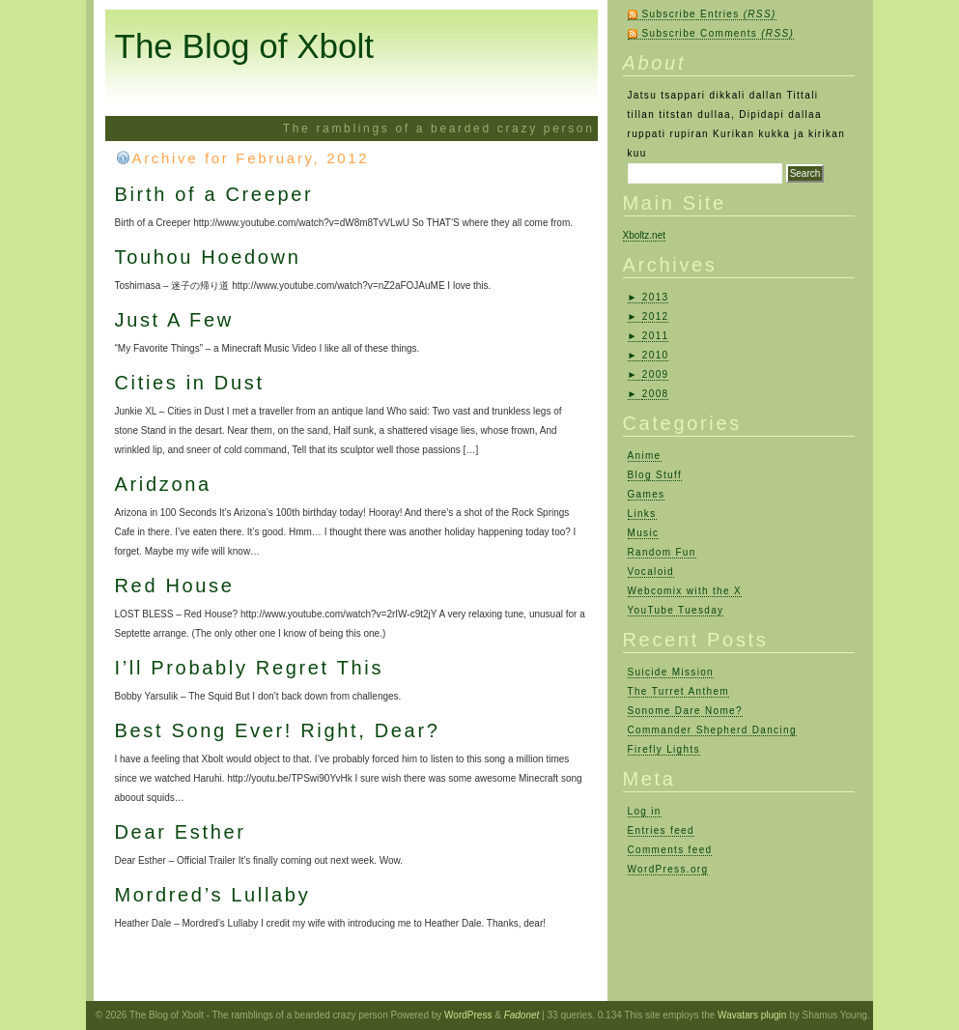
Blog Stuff (655, 475)
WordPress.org (668, 869)
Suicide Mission (671, 672)
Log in (645, 811)
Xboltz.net (644, 235)
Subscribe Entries (709, 14)
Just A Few (174, 319)
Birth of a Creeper (214, 194)
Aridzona (163, 484)
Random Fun (662, 552)
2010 (655, 355)
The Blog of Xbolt (245, 46)
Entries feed (661, 830)
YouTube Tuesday (676, 610)
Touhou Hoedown (208, 257)
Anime (645, 455)
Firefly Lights (664, 749)
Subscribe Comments (718, 33)
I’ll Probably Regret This (249, 667)
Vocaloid (651, 571)
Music (644, 533)
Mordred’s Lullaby (213, 894)
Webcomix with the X (685, 591)
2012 (655, 316)
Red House (175, 585)
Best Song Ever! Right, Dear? (277, 730)
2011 (655, 335)
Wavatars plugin (752, 1015)
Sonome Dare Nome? (685, 710)
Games (646, 494)
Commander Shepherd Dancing (712, 730)
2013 (655, 297)
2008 (655, 393)
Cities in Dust (190, 382)
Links (642, 513)
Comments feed (670, 849)
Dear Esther (180, 832)
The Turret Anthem (678, 691)
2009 (655, 374)
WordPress (468, 1015)
